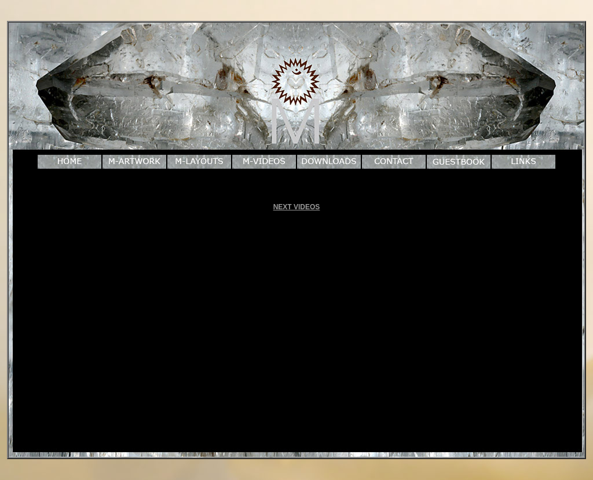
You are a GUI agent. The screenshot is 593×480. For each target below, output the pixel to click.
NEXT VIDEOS (296, 207)
